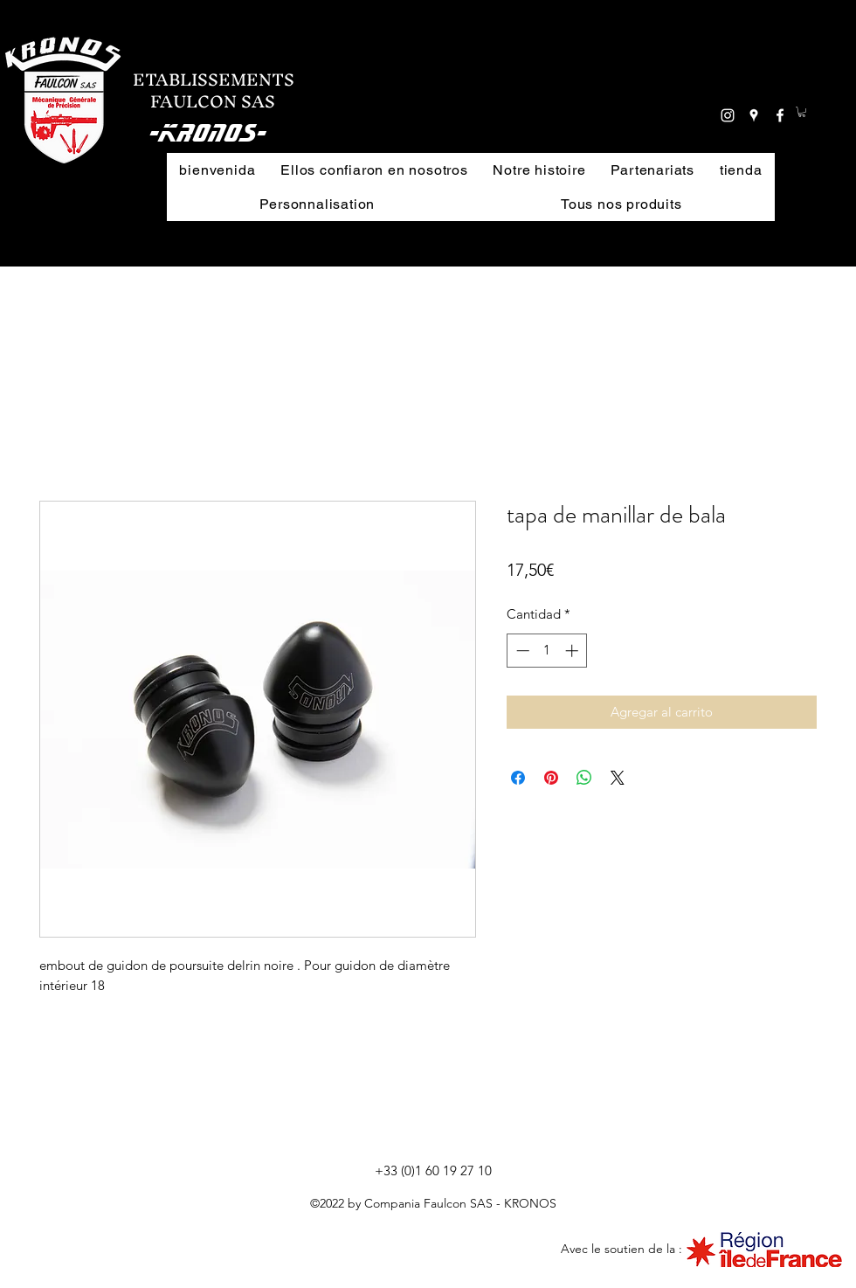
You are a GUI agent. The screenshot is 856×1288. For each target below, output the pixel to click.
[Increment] (573, 650)
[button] (631, 92)
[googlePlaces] (754, 115)
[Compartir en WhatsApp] (584, 777)
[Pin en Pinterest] (551, 777)
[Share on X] (617, 777)
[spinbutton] (547, 650)
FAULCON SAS (204, 101)
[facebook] (780, 115)
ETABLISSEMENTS (213, 79)
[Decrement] (521, 650)
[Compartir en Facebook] (517, 777)
